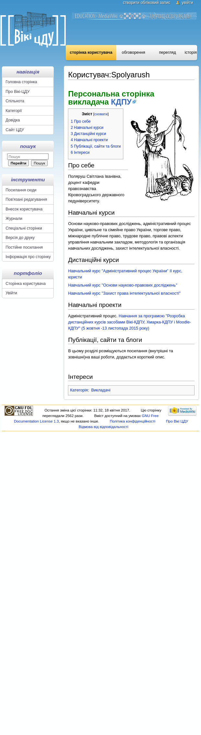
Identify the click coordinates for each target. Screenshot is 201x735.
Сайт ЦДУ (15, 130)
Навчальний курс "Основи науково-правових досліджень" (122, 285)
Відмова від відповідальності (103, 427)
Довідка (13, 120)
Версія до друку (20, 237)
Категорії (14, 110)
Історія (190, 52)
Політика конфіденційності (132, 421)
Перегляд (167, 52)
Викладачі (100, 390)
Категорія (79, 390)
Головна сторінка (21, 82)
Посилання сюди (21, 190)
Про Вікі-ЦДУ (17, 91)
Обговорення (133, 52)
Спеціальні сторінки (24, 228)
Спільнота (15, 101)
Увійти (187, 2)
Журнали (14, 218)
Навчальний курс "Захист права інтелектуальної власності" (124, 293)
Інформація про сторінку (28, 256)
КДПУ (121, 101)
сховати (100, 114)
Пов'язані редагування (26, 199)
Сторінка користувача (91, 52)
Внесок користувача (24, 209)
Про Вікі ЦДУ (177, 421)
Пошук (28, 146)
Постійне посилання (24, 247)
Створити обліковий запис (146, 2)
